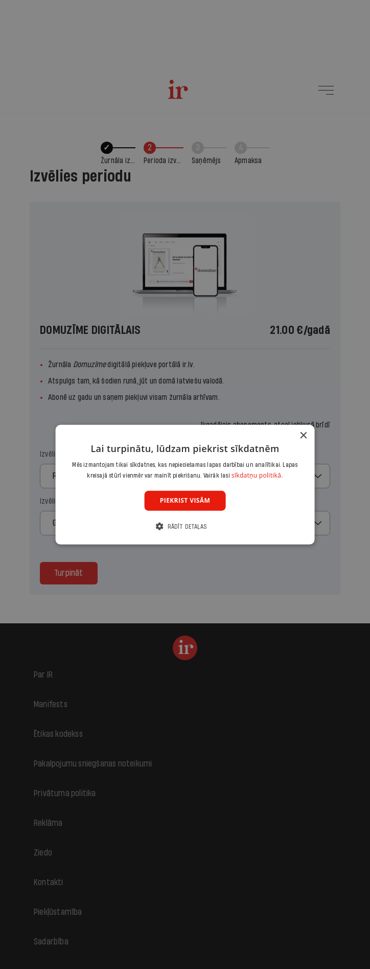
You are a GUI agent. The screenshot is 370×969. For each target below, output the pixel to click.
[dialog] (185, 484)
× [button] (303, 435)
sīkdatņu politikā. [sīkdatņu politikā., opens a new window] (257, 475)
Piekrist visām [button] (185, 500)
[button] (185, 526)
